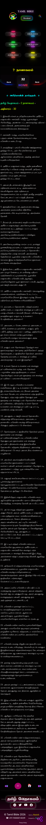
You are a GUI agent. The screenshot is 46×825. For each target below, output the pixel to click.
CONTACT (33, 55)
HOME (13, 34)
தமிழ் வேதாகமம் (9, 103)
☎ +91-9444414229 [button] (16, 818)
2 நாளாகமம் (27, 103)
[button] (13, 16)
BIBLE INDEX (32, 34)
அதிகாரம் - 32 (8, 109)
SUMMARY (13, 44)
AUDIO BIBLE (13, 55)
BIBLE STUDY (32, 44)
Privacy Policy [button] (23, 822)
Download (26, 18)
